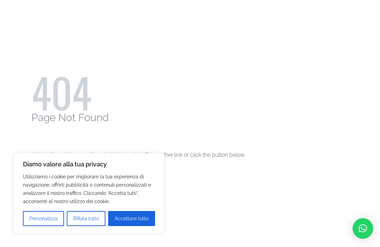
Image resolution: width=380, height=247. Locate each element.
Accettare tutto (132, 218)
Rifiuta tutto (86, 218)
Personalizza (43, 218)
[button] (363, 228)
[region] (89, 193)
